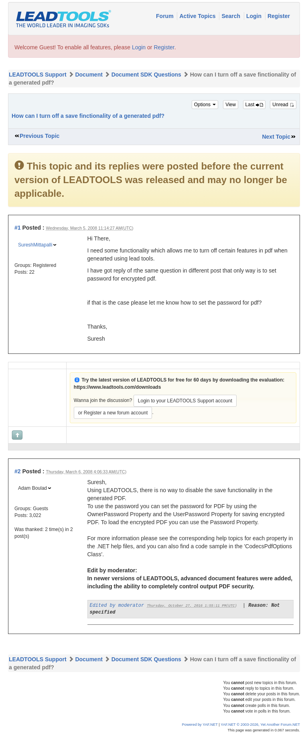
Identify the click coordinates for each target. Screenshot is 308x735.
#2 (17, 471)
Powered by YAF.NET (200, 725)
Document (88, 74)
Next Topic (276, 136)
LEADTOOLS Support (38, 74)
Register (278, 16)
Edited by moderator (117, 605)
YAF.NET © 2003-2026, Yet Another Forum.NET (260, 725)
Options (205, 104)
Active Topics (198, 16)
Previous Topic (39, 136)
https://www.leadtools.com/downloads (117, 387)
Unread (283, 104)
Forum (165, 16)
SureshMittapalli (35, 245)
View (230, 104)
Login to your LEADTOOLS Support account (185, 401)
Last (254, 104)
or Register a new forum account (113, 413)
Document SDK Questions (146, 74)
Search (231, 16)
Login (254, 16)
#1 (17, 227)
